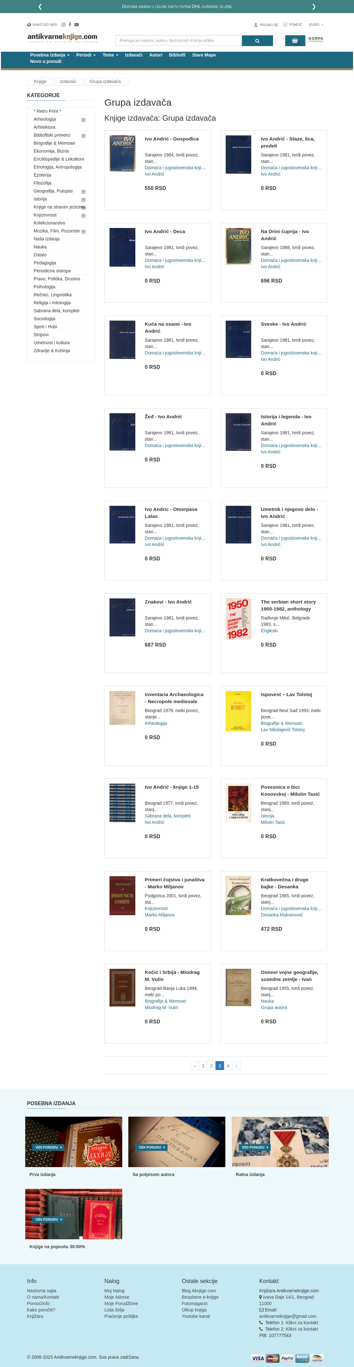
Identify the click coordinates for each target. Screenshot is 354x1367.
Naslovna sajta (41, 1290)
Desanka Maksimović (282, 914)
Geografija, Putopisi (53, 191)
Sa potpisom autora (153, 1174)
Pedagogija (45, 262)
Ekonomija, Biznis (51, 151)
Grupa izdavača (105, 81)
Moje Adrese (116, 1297)
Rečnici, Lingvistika (53, 294)
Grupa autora (274, 1007)
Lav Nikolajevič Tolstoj (283, 729)
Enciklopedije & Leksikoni (59, 159)
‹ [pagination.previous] (195, 1065)
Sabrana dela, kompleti (56, 310)
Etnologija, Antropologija (58, 167)
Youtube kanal (196, 1316)
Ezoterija (42, 175)
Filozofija (42, 183)
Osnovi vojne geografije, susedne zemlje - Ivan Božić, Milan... (289, 979)
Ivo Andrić (154, 174)
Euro (316, 25)
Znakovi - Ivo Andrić (168, 601)
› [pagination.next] (236, 1065)
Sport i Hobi (45, 326)
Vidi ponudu (46, 1147)
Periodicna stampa (52, 270)
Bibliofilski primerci (52, 135)
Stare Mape (204, 54)
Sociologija (45, 318)
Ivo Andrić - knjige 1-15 (172, 787)
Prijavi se (269, 25)
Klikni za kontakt (302, 1322)
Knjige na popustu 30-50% (57, 1246)
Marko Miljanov (160, 914)
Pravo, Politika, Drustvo (57, 278)
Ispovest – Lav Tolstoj (286, 694)
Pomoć (295, 25)
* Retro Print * (47, 111)
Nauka (40, 246)
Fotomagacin (195, 1303)
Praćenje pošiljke (121, 1316)
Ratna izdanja (250, 1174)
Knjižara (35, 1316)
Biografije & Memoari (54, 143)
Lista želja (114, 1309)
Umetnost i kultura (52, 342)
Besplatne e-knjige (200, 1297)
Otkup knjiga (194, 1309)
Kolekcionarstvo (49, 222)
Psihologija (45, 286)
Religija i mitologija (52, 302)
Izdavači (133, 54)
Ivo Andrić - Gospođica (172, 138)
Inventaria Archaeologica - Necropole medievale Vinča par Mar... (174, 701)
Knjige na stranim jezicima (60, 206)
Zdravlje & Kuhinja (52, 350)
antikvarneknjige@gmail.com (287, 1316)
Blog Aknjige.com (199, 1290)
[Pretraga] (257, 40)
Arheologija (45, 119)
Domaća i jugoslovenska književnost (181, 167)
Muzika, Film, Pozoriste (57, 230)
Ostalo (40, 254)
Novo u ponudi (46, 61)
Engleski (269, 630)
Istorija (40, 198)
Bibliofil (177, 54)
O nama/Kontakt (43, 1297)
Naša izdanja (47, 238)
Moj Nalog (114, 1290)
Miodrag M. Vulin (161, 1007)
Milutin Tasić (273, 822)
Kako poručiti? (41, 1309)
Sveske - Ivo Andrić (283, 324)
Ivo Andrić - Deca (165, 231)
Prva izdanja (42, 1174)
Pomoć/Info (38, 1303)
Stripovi (41, 334)
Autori (155, 54)
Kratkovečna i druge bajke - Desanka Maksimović (284, 886)
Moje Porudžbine (121, 1303)
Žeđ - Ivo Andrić (163, 416)
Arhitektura (45, 127)
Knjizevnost (45, 214)
